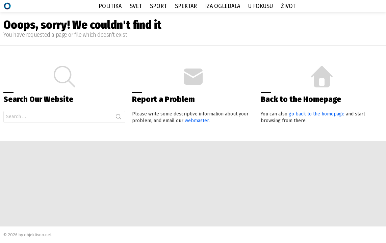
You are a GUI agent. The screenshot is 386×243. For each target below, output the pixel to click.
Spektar (186, 6)
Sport (158, 6)
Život (288, 6)
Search (118, 118)
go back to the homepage (316, 114)
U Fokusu (260, 6)
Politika (110, 6)
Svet (136, 6)
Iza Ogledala (222, 6)
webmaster (197, 121)
